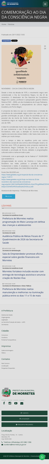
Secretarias (4, 324)
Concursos (4, 335)
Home (4, 24)
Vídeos (3, 353)
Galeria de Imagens (7, 350)
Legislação (4, 320)
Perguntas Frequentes (8, 368)
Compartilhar (6, 40)
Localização (5, 366)
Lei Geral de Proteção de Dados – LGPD (13, 322)
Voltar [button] (8, 196)
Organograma (5, 317)
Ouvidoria (4, 337)
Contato (24, 413)
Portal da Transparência (8, 340)
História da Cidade (7, 315)
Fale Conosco (5, 363)
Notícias (11, 24)
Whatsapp (24, 41)
